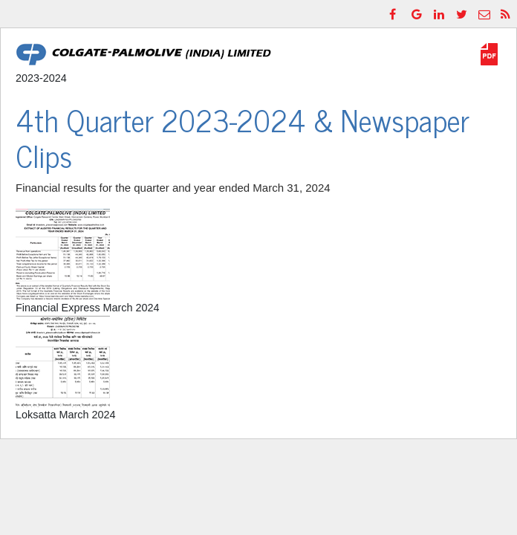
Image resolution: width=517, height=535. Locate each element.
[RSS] (507, 13)
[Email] (485, 13)
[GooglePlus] (418, 13)
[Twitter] (463, 13)
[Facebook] (396, 13)
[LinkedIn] (440, 13)
